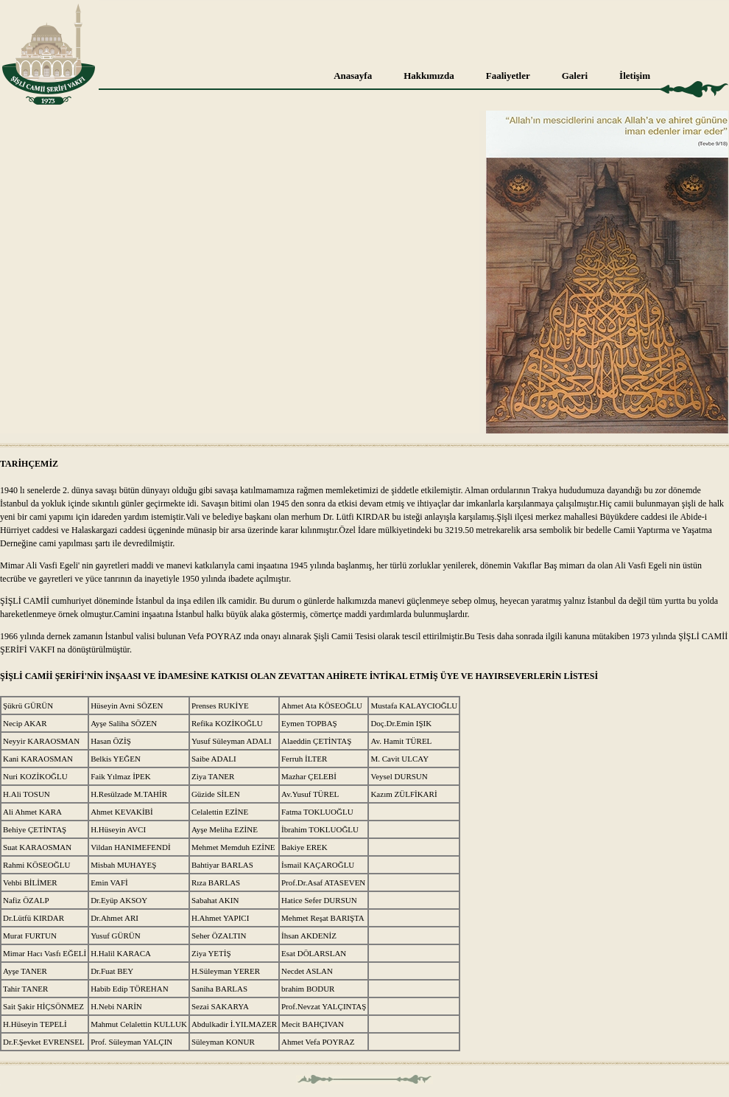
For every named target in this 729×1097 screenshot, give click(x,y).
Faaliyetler (508, 75)
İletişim (634, 75)
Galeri (575, 75)
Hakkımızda (429, 75)
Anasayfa (353, 75)
